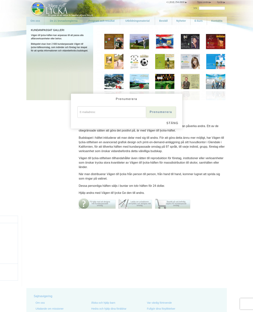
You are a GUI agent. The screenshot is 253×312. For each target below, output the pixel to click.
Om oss (35, 20)
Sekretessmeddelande (131, 304)
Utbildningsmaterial (137, 20)
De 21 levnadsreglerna (64, 20)
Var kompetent (155, 249)
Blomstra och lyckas (159, 279)
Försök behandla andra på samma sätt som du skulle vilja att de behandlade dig (173, 272)
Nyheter (181, 20)
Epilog (150, 285)
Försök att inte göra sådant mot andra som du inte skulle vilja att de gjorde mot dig (172, 263)
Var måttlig (42, 279)
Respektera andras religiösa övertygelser (171, 255)
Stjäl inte (96, 288)
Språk (220, 2)
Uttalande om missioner (50, 238)
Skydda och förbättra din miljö (109, 282)
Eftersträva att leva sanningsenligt (111, 249)
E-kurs (199, 20)
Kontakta (216, 20)
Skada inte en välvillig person (108, 276)
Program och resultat (102, 20)
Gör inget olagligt (101, 261)
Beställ (163, 20)
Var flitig (151, 243)
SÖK (195, 8)
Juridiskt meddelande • (177, 304)
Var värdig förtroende (159, 232)
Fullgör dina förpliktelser (161, 238)
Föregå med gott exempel (106, 243)
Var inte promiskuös (47, 285)
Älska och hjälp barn (103, 232)
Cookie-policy (194, 304)
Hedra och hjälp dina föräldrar (109, 238)
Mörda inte (97, 255)
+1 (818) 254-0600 (175, 2)
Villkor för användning (153, 304)
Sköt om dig (43, 273)
